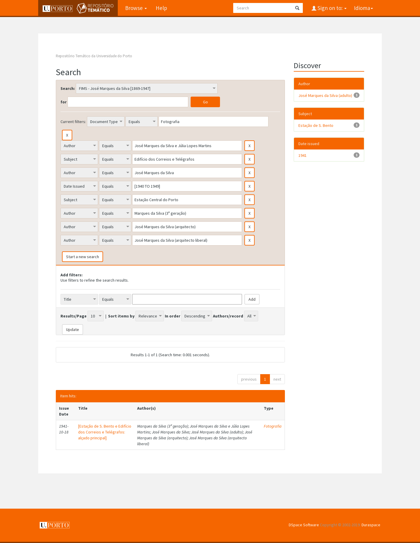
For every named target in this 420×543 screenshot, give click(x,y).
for (64, 102)
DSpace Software (304, 524)
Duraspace (371, 524)
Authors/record (228, 316)
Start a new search (82, 256)
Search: (68, 88)
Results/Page (74, 316)
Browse (136, 7)
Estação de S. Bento (315, 125)
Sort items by (121, 316)
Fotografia (273, 426)
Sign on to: (331, 7)
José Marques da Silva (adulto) (325, 95)
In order (172, 316)
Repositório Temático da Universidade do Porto (94, 55)
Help (161, 7)
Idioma (363, 7)
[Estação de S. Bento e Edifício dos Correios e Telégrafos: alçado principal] (104, 432)
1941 (302, 155)
